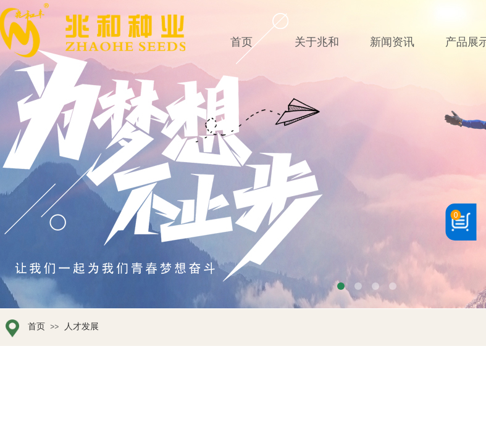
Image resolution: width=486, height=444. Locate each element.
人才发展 (81, 326)
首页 (36, 326)
